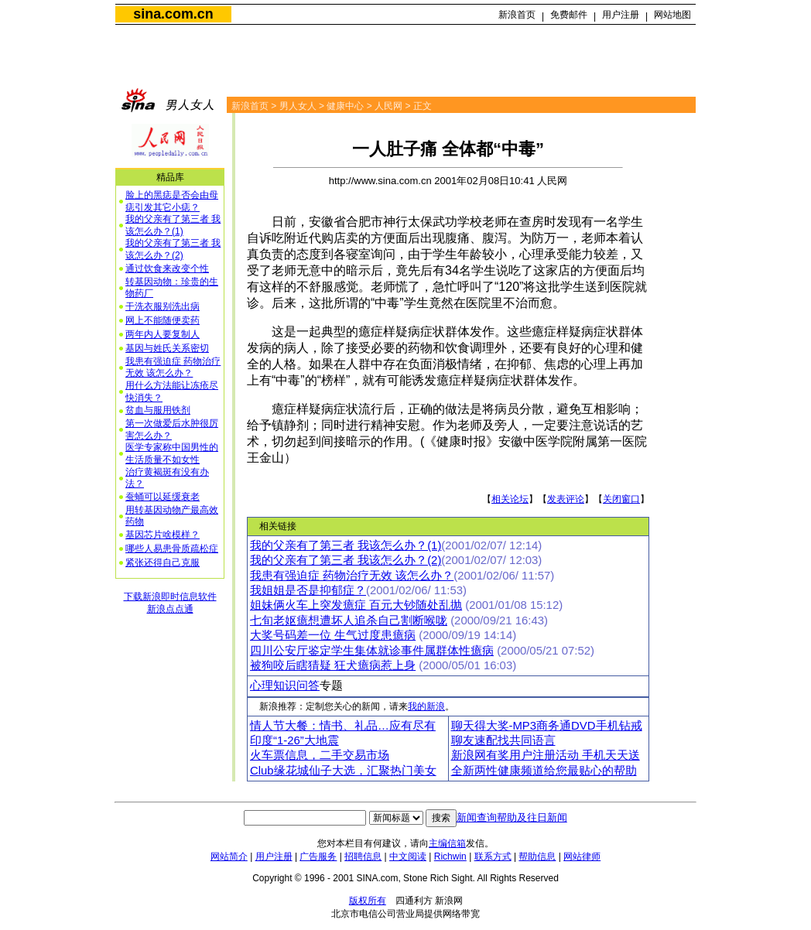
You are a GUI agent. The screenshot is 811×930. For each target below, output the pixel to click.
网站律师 (582, 856)
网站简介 (229, 856)
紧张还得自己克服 (162, 562)
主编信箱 (447, 843)
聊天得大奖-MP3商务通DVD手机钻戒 (546, 726)
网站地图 (672, 14)
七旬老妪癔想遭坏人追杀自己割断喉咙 (348, 620)
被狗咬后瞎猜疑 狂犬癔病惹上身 (333, 665)
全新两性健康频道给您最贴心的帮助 (544, 770)
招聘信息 (363, 856)
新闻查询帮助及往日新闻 (512, 817)
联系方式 (493, 856)
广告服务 (318, 856)
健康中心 (345, 106)
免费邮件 (568, 14)
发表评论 (565, 499)
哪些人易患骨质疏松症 (171, 548)
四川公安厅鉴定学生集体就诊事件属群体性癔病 (372, 651)
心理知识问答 (285, 685)
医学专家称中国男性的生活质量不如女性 (171, 453)
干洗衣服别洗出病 (162, 306)
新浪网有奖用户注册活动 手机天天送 (545, 755)
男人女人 (298, 106)
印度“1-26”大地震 (294, 740)
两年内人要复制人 (162, 334)
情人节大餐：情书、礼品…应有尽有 (343, 726)
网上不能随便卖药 (162, 320)
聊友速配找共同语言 (503, 740)
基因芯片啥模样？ (162, 534)
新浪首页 (517, 14)
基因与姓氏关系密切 (167, 348)
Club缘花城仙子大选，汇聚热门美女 (343, 770)
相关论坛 (510, 499)
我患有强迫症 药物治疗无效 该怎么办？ (173, 367)
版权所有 (367, 900)
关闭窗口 (621, 499)
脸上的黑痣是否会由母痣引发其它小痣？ (171, 201)
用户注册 (620, 14)
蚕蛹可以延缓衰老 (162, 496)
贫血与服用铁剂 (157, 410)
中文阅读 (407, 856)
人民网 (388, 106)
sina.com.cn (173, 14)
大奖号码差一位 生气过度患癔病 (333, 635)
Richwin (450, 856)
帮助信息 (537, 856)
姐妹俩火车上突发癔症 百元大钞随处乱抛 (356, 605)
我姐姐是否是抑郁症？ (308, 590)
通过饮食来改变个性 (167, 268)
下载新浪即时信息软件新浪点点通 (170, 602)
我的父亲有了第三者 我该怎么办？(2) (173, 249)
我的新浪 (426, 706)
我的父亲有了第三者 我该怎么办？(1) (173, 225)
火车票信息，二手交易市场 (319, 755)
